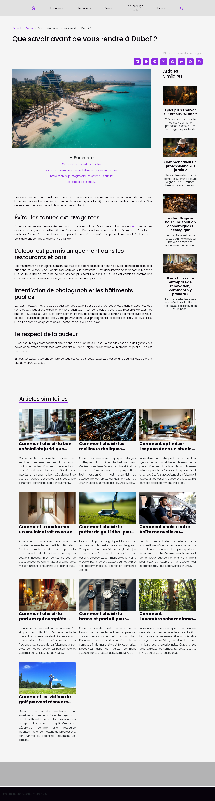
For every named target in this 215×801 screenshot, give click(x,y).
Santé (108, 8)
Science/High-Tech (135, 8)
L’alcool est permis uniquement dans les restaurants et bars (81, 170)
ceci (133, 226)
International (84, 8)
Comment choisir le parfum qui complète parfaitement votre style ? (46, 621)
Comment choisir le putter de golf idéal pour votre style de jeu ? (106, 532)
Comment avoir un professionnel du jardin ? (180, 166)
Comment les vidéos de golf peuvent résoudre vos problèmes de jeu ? (45, 702)
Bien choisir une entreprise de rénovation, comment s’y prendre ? (180, 286)
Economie (56, 8)
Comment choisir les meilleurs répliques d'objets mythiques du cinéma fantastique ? (104, 451)
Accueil (17, 28)
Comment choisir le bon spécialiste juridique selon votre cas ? (45, 449)
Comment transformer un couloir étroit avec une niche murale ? (47, 532)
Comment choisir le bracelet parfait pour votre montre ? (102, 619)
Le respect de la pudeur (81, 181)
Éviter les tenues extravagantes (81, 164)
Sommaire (83, 157)
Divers (161, 8)
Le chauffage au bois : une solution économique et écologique (180, 224)
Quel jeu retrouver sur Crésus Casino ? (180, 112)
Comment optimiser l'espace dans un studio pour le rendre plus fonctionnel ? (165, 451)
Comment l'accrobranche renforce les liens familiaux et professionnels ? (166, 621)
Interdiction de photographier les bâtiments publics (82, 176)
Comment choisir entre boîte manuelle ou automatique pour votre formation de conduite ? (166, 534)
